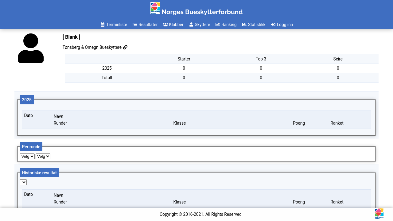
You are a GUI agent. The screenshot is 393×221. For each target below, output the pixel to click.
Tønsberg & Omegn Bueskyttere (95, 47)
